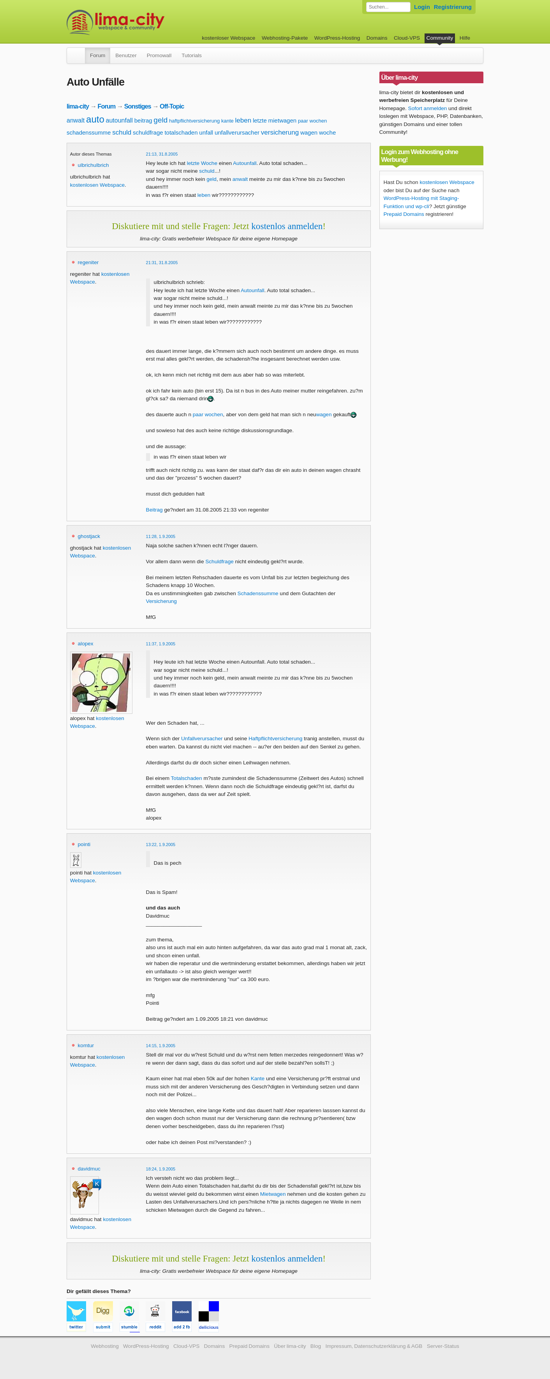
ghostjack (89, 536)
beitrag (143, 120)
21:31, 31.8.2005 (162, 262)
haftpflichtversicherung (194, 121)
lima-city (78, 106)
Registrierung (453, 7)
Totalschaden (186, 778)
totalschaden (180, 132)
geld (160, 120)
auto (95, 119)
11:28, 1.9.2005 (161, 536)
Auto (238, 163)
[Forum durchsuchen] (388, 7)
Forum (97, 55)
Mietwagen (273, 1194)
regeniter (88, 262)
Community (440, 38)
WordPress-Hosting (337, 38)
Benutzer (125, 55)
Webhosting (105, 1346)
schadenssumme (89, 132)
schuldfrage (148, 132)
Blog (315, 1346)
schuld (121, 132)
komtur (86, 1045)
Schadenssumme (258, 593)
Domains (377, 38)
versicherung (280, 132)
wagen (308, 132)
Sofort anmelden (427, 108)
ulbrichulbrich (93, 165)
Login (422, 7)
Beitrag (154, 510)
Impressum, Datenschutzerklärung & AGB (373, 1346)
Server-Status (443, 1346)
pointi (84, 844)
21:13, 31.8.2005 (162, 154)
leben (243, 120)
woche (327, 132)
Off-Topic (172, 106)
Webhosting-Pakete (285, 38)
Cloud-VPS (407, 38)
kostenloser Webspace (228, 38)
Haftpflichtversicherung (275, 738)
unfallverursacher (237, 132)
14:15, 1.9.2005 (161, 1045)
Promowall (159, 55)
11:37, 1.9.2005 (161, 643)
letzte (260, 120)
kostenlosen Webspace (97, 185)
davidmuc (89, 1169)
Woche (209, 163)
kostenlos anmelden (287, 226)
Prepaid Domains (404, 214)
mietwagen (282, 120)
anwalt (76, 120)
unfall (206, 132)
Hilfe (465, 38)
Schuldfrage (219, 561)
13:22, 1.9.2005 (161, 844)
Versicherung (161, 601)
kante (227, 121)
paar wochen (312, 121)
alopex (85, 644)
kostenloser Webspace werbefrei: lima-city (144, 22)
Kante (258, 1078)
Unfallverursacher (202, 738)
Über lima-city (290, 1346)
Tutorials (192, 55)
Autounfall (252, 290)
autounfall (119, 120)
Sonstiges (137, 106)
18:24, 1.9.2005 (161, 1169)
